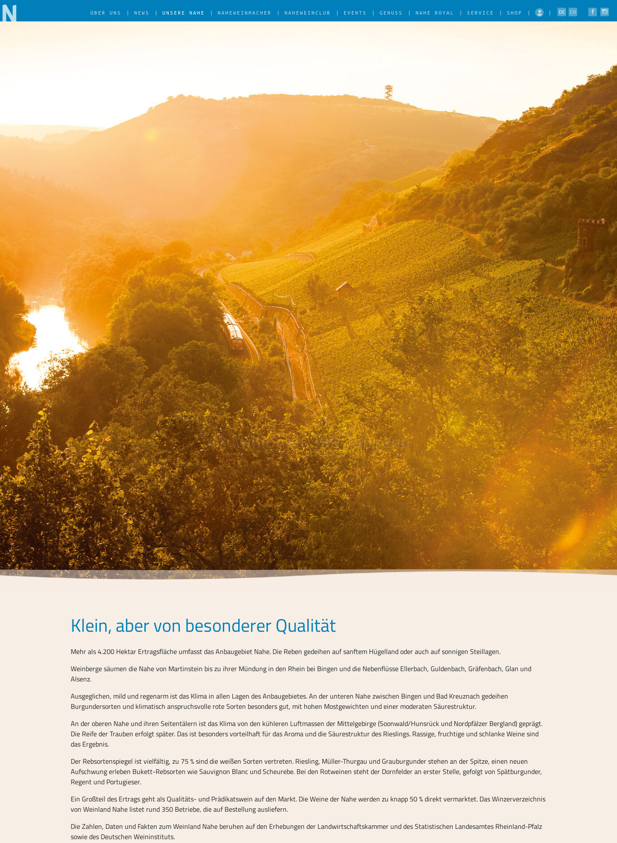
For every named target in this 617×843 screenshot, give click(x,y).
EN (573, 12)
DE (562, 12)
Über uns (105, 12)
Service (480, 12)
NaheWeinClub (308, 12)
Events (355, 12)
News (142, 12)
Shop (514, 12)
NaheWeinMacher (245, 12)
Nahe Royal (435, 12)
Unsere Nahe (183, 12)
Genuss (391, 12)
